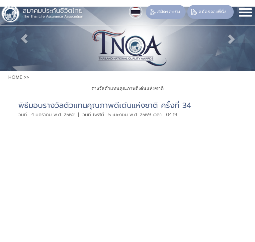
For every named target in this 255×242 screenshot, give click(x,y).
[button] (19, 39)
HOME (15, 77)
